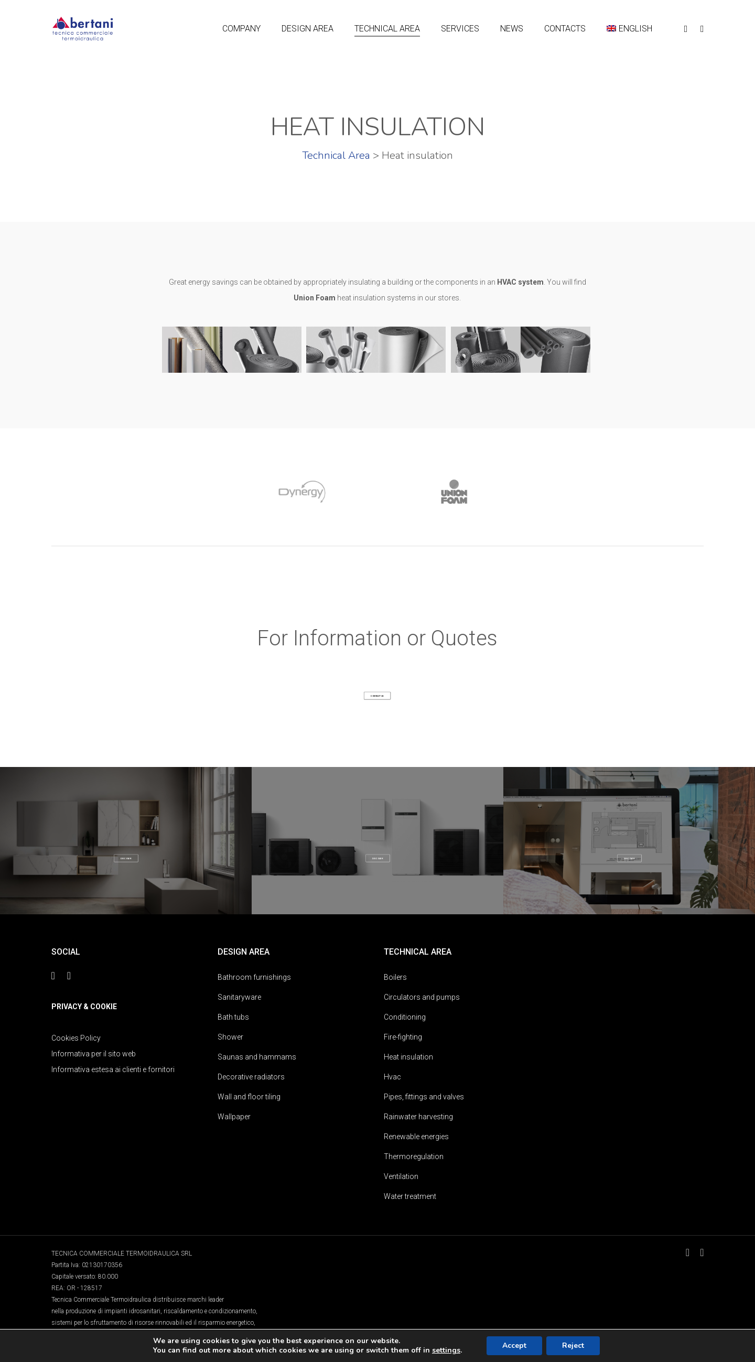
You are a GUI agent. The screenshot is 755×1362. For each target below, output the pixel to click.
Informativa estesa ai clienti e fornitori (113, 1069)
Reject (573, 1345)
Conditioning (405, 1017)
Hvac (392, 1077)
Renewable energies (416, 1136)
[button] (377, 695)
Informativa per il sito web (93, 1054)
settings (446, 1350)
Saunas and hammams (257, 1057)
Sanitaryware (239, 997)
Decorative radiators (251, 1077)
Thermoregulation (414, 1156)
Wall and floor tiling (249, 1097)
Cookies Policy (76, 1038)
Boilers (395, 977)
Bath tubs (233, 1017)
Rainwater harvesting (418, 1116)
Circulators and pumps (422, 997)
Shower (230, 1037)
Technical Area (336, 155)
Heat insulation (408, 1057)
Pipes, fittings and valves (424, 1097)
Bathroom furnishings (254, 977)
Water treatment (410, 1196)
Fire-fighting (403, 1037)
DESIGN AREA (126, 844)
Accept (514, 1345)
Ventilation (401, 1176)
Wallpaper (234, 1116)
